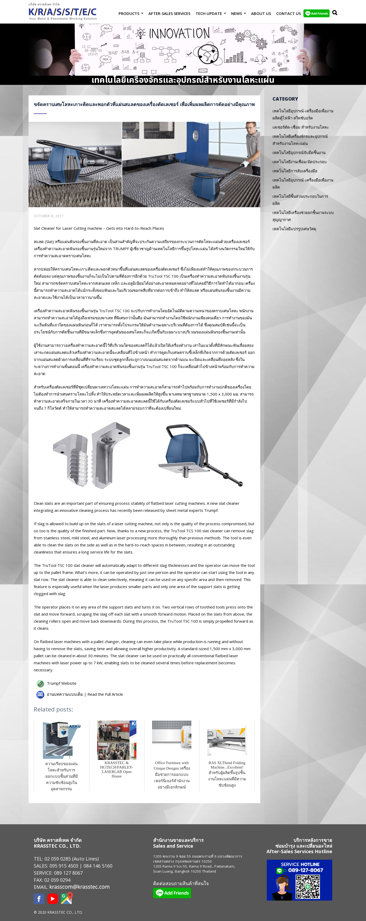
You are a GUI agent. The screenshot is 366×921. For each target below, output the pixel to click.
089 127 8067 (68, 873)
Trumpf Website (61, 683)
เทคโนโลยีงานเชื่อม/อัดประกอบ (300, 161)
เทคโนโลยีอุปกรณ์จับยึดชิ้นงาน (299, 152)
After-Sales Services (169, 13)
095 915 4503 (63, 866)
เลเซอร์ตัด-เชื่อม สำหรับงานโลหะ (301, 127)
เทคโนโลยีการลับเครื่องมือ (295, 170)
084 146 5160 (98, 866)
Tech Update (209, 13)
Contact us (288, 13)
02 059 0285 (58, 859)
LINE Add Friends (316, 13)
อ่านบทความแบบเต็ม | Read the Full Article (85, 694)
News (236, 13)
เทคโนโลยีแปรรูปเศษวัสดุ (294, 228)
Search (333, 13)
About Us (261, 13)
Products (129, 13)
